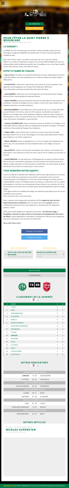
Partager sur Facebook (34, 231)
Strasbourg (15, 329)
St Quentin (15, 317)
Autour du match (34, 270)
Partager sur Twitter (34, 237)
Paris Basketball (17, 313)
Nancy (13, 348)
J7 (37, 300)
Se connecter (34, 24)
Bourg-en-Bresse (17, 323)
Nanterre (14, 339)
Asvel (13, 310)
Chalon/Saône (16, 351)
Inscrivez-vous (10, 486)
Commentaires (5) (34, 275)
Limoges (14, 335)
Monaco (14, 320)
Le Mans (13, 332)
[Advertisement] (34, 457)
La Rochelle (15, 354)
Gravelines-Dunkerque (19, 326)
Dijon (13, 342)
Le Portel (14, 345)
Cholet (13, 307)
